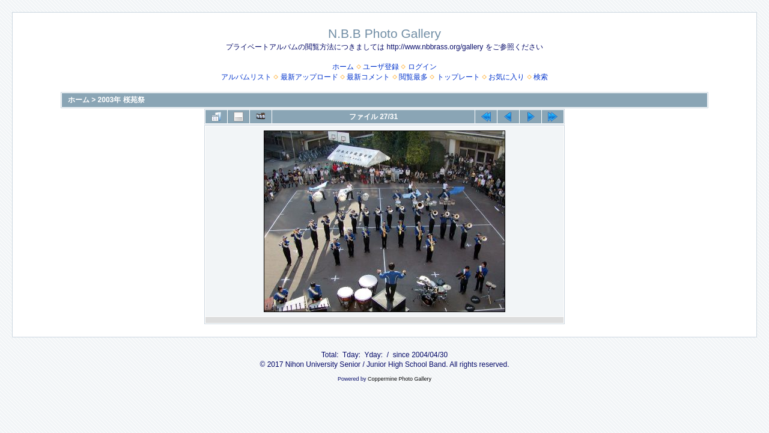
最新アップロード (309, 77)
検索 (540, 77)
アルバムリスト (246, 77)
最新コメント (368, 77)
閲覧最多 (413, 77)
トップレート (458, 77)
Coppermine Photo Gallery (399, 379)
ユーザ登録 (381, 67)
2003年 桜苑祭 (121, 100)
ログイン (422, 67)
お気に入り (506, 77)
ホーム (343, 67)
